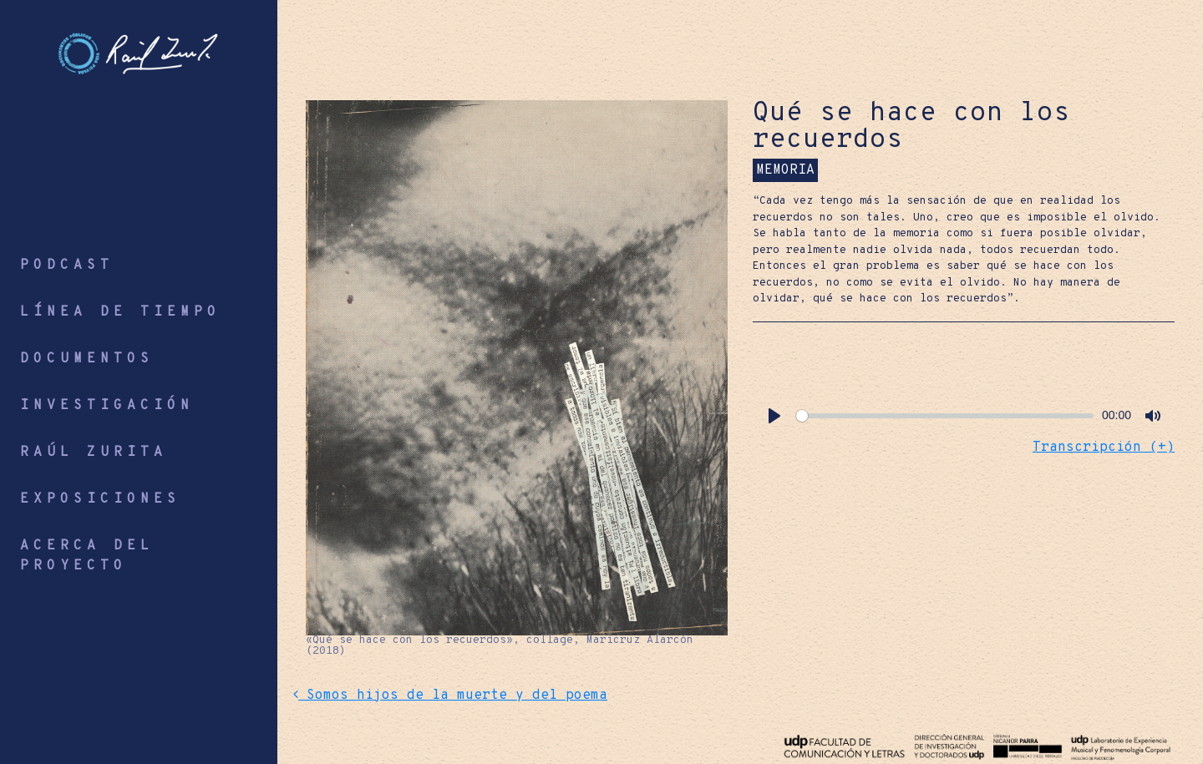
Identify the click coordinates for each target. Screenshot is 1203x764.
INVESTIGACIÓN (107, 405)
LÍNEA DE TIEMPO (120, 312)
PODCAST (67, 265)
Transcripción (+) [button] (1104, 447)
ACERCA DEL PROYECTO (87, 556)
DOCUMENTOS (87, 359)
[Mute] (1153, 415)
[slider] (945, 415)
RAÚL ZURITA (93, 452)
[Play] (774, 415)
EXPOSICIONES (100, 499)
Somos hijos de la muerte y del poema (450, 695)
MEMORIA (785, 170)
